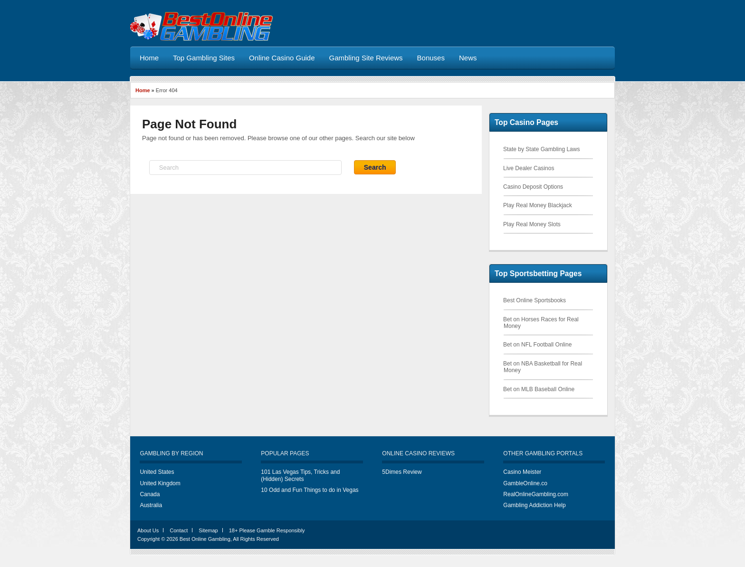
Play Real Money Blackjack (537, 205)
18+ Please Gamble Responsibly (267, 530)
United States (157, 472)
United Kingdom (160, 483)
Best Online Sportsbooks (534, 300)
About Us (148, 530)
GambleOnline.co (525, 483)
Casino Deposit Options (533, 186)
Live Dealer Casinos (528, 168)
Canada (150, 494)
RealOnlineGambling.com (535, 494)
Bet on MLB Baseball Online (538, 389)
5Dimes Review (401, 472)
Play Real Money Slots (532, 224)
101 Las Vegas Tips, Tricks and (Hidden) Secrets (300, 475)
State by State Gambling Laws (541, 149)
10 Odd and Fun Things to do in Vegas (309, 490)
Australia (151, 505)
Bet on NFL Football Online (537, 344)
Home (142, 90)
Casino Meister (522, 472)
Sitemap (208, 530)
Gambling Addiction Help (534, 505)
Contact (179, 530)
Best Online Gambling (205, 539)
